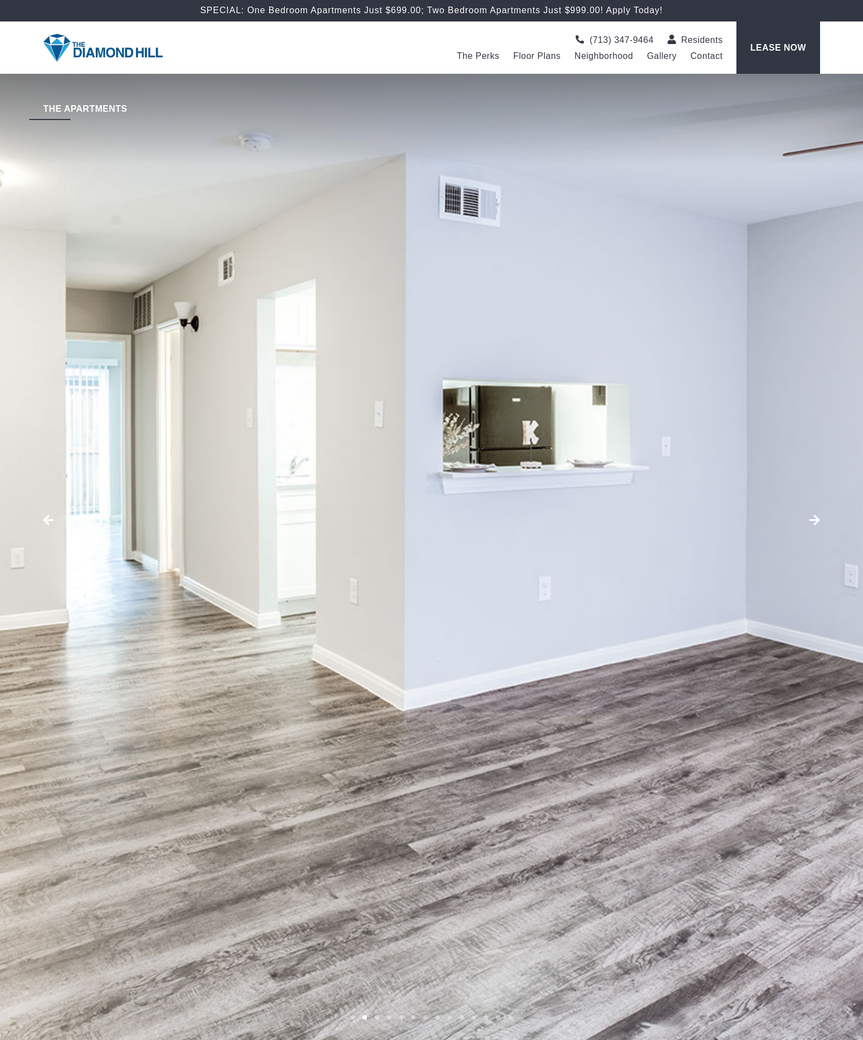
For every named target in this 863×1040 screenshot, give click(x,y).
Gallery (661, 56)
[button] (65, 520)
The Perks (478, 56)
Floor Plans (536, 56)
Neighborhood (604, 56)
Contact (707, 56)
